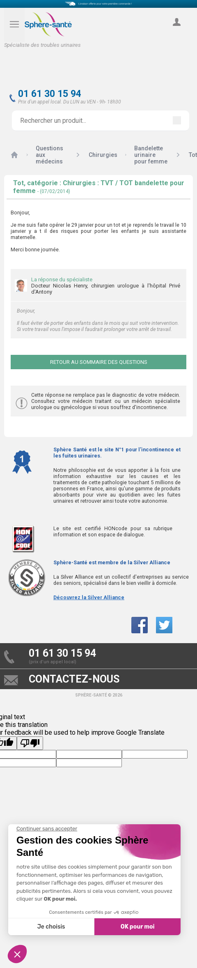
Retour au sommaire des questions (98, 362)
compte (176, 31)
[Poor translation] (30, 743)
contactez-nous (74, 679)
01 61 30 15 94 (49, 93)
